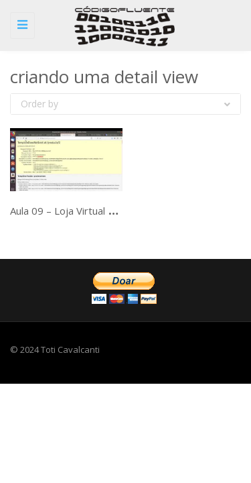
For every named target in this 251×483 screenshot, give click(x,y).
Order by (125, 103)
